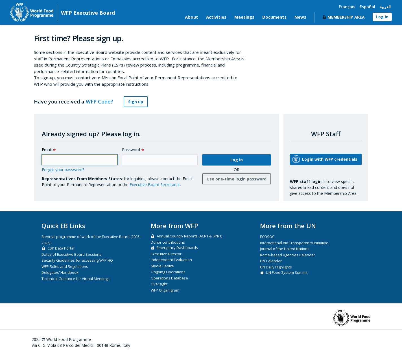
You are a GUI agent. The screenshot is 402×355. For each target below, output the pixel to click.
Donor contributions (168, 242)
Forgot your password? (63, 169)
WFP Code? (103, 101)
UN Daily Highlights (276, 267)
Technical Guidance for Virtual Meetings (75, 278)
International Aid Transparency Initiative (294, 242)
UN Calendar (271, 260)
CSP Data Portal (60, 248)
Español (367, 6)
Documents (274, 17)
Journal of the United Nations (284, 248)
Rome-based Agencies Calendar (287, 254)
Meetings (244, 17)
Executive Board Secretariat (155, 184)
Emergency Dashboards (177, 247)
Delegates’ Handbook (59, 272)
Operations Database (169, 278)
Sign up (135, 101)
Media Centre (162, 265)
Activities (216, 17)
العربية (385, 6)
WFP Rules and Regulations (64, 266)
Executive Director (166, 253)
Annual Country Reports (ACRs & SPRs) (189, 236)
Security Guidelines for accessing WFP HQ (77, 260)
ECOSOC (267, 236)
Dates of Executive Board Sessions (71, 254)
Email (47, 149)
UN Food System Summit (286, 272)
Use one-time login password (236, 179)
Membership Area (346, 17)
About (191, 17)
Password (131, 149)
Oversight (159, 283)
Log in (382, 16)
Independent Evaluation (171, 259)
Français (347, 6)
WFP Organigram (165, 290)
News (300, 17)
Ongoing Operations (168, 271)
